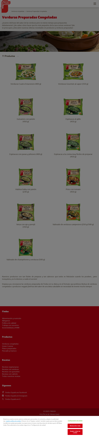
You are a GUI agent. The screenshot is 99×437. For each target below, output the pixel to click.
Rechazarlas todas (75, 426)
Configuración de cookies (75, 420)
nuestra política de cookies (13, 421)
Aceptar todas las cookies (75, 432)
